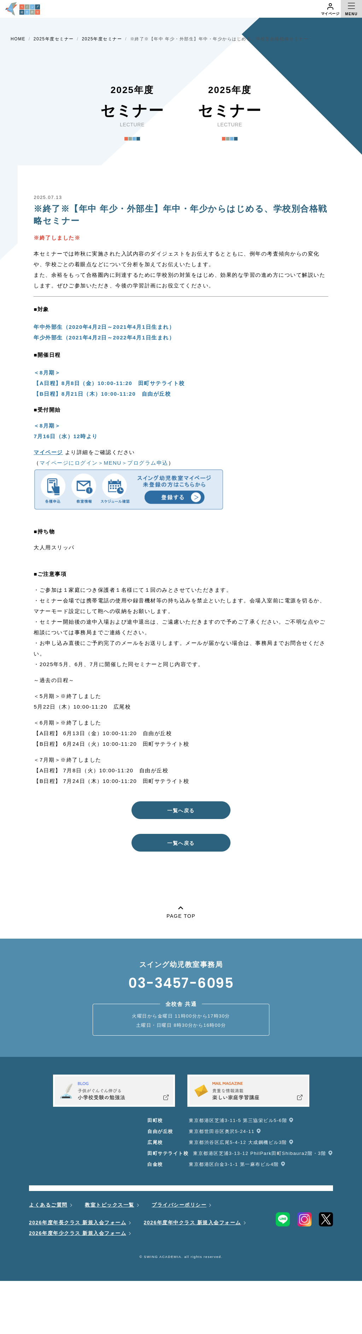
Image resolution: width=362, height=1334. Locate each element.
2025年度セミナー (54, 38)
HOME (18, 38)
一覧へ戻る (181, 810)
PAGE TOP (181, 911)
